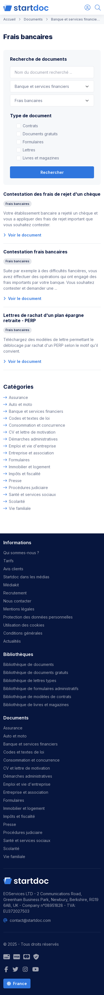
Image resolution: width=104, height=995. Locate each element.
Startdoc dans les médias (26, 576)
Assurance (18, 397)
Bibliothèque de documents (28, 664)
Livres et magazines (41, 158)
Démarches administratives (33, 439)
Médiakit (11, 584)
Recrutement (15, 593)
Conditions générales (22, 633)
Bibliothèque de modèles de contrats (37, 696)
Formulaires (33, 141)
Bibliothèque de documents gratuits (35, 672)
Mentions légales (18, 609)
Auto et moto (20, 404)
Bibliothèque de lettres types (29, 680)
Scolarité (17, 501)
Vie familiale (20, 508)
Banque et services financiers (36, 411)
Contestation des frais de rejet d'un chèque (51, 194)
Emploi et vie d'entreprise (32, 446)
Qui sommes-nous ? (21, 552)
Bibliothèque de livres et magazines (36, 704)
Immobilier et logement (29, 466)
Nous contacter (17, 601)
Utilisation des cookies (23, 625)
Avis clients (13, 568)
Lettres (29, 149)
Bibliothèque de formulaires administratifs (40, 688)
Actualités (12, 641)
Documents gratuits (40, 133)
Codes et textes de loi (29, 418)
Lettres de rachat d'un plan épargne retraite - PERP (43, 317)
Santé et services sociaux (32, 494)
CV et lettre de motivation (32, 432)
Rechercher (52, 172)
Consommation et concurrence (37, 425)
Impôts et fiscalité (24, 473)
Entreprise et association (31, 453)
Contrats (30, 125)
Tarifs (8, 560)
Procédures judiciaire (28, 487)
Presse (15, 480)
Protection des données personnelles (38, 617)
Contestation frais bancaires (35, 252)
